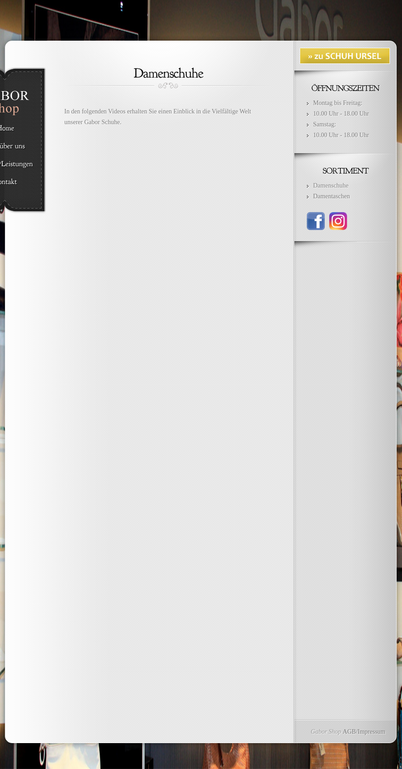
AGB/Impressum (364, 731)
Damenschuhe (330, 185)
